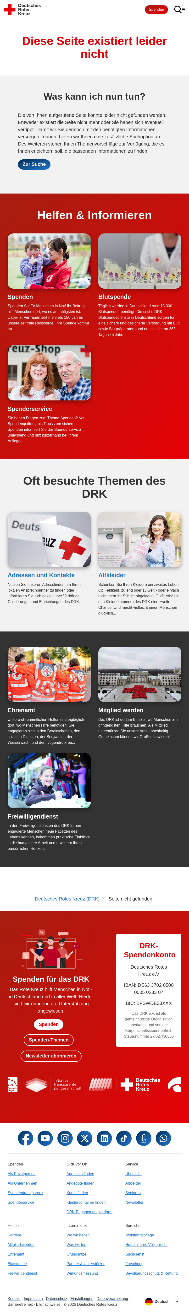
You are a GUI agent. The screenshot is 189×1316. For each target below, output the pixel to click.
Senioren (133, 1193)
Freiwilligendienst (33, 816)
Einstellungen (81, 1299)
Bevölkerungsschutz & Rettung (151, 1273)
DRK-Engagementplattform (89, 1212)
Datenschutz (56, 1299)
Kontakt (14, 1299)
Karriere (14, 1235)
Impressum (33, 1299)
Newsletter (134, 1202)
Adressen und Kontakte (41, 575)
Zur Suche (34, 164)
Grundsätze (76, 1254)
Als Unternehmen (22, 1183)
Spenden (156, 9)
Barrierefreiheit (20, 1304)
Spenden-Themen (49, 1039)
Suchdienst (134, 1254)
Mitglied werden (121, 710)
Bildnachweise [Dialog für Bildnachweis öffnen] (48, 1304)
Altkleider (112, 575)
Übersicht (133, 1174)
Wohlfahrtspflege (139, 1235)
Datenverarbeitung (112, 1299)
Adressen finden (80, 1174)
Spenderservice (30, 408)
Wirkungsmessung (82, 1273)
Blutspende (114, 296)
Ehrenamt (21, 710)
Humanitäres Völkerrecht (146, 1245)
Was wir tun (76, 1245)
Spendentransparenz (25, 1193)
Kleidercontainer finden (86, 1202)
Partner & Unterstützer (86, 1264)
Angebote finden (80, 1183)
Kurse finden (77, 1193)
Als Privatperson (22, 1174)
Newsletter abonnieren (51, 1056)
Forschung (134, 1264)
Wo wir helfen (78, 1235)
